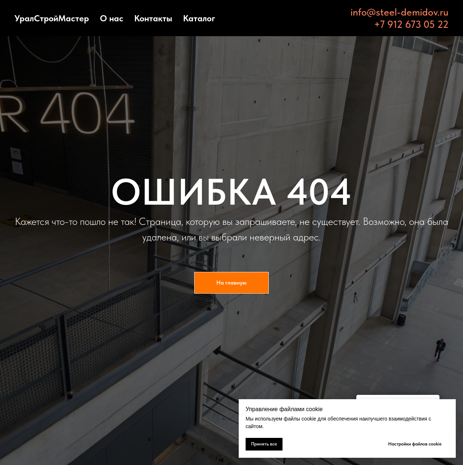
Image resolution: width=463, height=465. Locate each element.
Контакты (153, 18)
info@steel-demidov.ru (400, 12)
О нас (111, 18)
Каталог (199, 18)
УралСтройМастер (51, 18)
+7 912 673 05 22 (411, 24)
